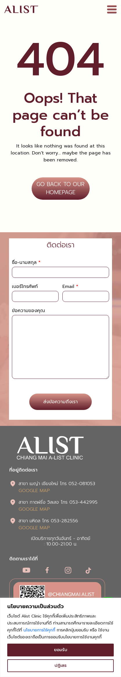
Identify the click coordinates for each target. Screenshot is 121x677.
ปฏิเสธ (60, 665)
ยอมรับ (60, 650)
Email (70, 287)
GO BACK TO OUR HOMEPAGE (60, 188)
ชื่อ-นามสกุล (26, 263)
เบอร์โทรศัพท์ (25, 287)
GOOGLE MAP (34, 490)
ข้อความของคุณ (28, 311)
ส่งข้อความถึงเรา (60, 401)
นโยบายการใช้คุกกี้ (39, 630)
